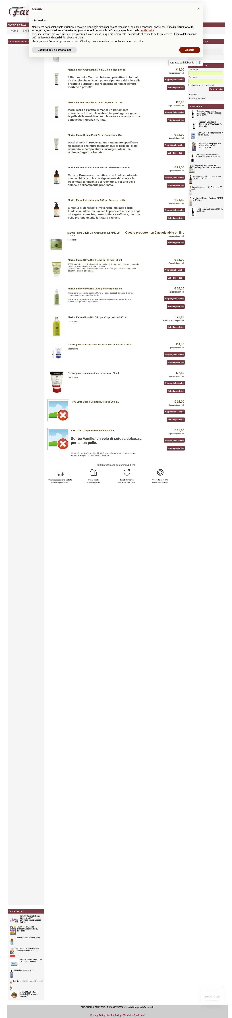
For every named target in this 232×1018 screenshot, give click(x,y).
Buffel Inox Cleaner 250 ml (25, 970)
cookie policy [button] (147, 30)
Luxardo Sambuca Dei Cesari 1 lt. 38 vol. (207, 188)
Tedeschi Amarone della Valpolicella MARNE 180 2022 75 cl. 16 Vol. (209, 113)
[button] (198, 9)
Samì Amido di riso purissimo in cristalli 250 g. (210, 134)
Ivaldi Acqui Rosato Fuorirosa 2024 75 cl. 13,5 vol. (208, 199)
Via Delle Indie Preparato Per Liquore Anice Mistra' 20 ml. (27, 950)
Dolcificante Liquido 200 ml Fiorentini (28, 981)
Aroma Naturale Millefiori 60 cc (27, 938)
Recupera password (197, 98)
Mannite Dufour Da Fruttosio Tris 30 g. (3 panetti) (31, 961)
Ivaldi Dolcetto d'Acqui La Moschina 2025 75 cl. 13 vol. (207, 177)
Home (14, 30)
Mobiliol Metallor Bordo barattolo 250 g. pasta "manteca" (29, 994)
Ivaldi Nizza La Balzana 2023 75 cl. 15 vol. (210, 210)
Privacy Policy (97, 1015)
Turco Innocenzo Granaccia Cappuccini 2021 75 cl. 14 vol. (208, 156)
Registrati (193, 95)
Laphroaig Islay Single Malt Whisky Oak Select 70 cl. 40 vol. (208, 166)
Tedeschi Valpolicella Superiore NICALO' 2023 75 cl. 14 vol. (210, 124)
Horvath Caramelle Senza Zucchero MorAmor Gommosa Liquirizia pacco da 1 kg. (30, 919)
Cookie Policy (114, 1015)
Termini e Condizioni (133, 1015)
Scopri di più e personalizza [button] (54, 49)
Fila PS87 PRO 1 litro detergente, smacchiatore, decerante (27, 929)
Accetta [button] (189, 49)
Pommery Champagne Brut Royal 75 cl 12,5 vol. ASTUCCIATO (210, 146)
